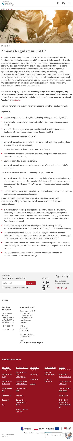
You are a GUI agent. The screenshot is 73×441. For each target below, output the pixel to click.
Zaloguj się (5, 400)
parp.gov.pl (7, 1)
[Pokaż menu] (69, 3)
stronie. (17, 100)
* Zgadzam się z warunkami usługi (13, 287)
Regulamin (19, 395)
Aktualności (9, 9)
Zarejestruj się (6, 395)
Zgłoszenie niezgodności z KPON (21, 402)
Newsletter (25, 287)
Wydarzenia (34, 379)
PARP (2, 9)
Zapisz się (30, 283)
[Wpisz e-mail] (14, 283)
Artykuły (33, 384)
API (3, 405)
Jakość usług (63, 395)
